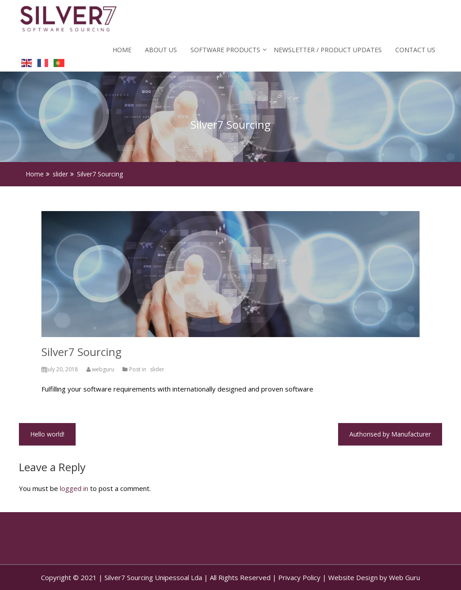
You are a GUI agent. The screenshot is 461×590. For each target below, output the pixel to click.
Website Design (353, 577)
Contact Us (415, 49)
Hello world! (47, 434)
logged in (74, 488)
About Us (161, 49)
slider (157, 369)
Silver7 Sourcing (81, 351)
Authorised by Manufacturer (390, 434)
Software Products (225, 49)
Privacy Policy (299, 577)
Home (122, 49)
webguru (101, 369)
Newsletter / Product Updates (328, 49)
